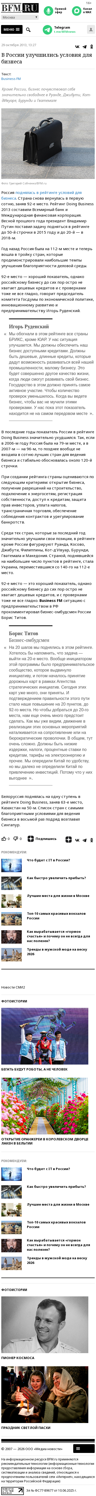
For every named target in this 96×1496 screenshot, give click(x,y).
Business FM (11, 78)
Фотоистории (14, 1001)
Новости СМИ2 (13, 987)
